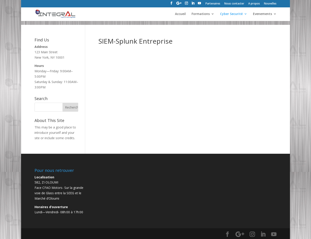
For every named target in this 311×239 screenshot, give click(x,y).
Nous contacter (234, 3)
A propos (254, 3)
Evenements (262, 14)
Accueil (180, 14)
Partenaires (212, 3)
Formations (201, 14)
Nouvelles (270, 3)
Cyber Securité (231, 14)
